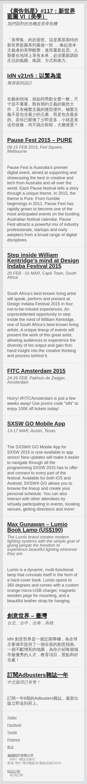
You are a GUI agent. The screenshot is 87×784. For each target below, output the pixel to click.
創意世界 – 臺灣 (27, 616)
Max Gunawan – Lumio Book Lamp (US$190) (37, 527)
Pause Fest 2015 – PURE (39, 140)
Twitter (12, 717)
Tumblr (12, 732)
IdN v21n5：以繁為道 (34, 76)
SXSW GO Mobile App (36, 423)
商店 (10, 747)
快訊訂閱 (13, 771)
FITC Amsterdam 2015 (36, 371)
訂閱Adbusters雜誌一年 (37, 675)
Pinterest (13, 740)
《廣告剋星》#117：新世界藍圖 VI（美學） (41, 14)
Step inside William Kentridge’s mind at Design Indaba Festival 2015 (43, 260)
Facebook (14, 725)
